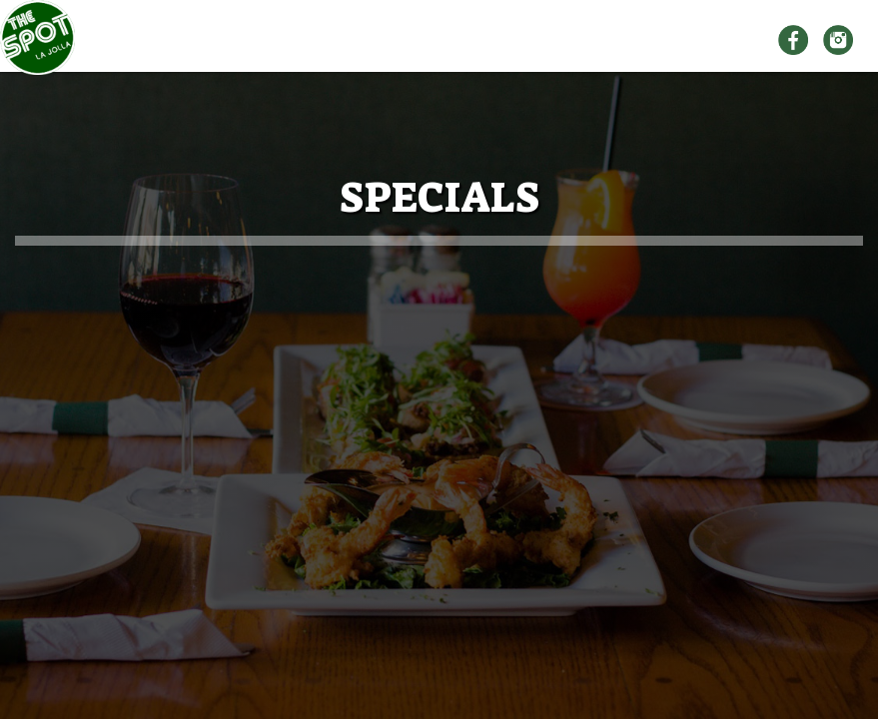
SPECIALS (697, 40)
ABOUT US (353, 39)
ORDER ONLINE (567, 39)
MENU (453, 39)
